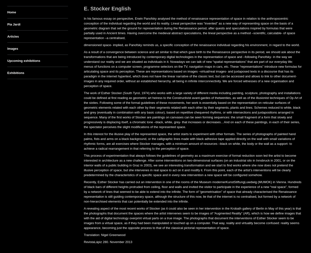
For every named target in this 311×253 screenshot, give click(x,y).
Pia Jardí (13, 24)
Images (12, 48)
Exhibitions (15, 73)
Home (11, 12)
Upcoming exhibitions (23, 61)
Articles (13, 36)
